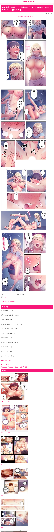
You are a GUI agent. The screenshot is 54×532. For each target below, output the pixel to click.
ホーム (27, 521)
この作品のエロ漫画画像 (8, 301)
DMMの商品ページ (6, 360)
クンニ (10, 367)
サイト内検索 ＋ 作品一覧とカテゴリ (27, 16)
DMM (6, 297)
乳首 (16, 367)
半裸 (20, 367)
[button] (52, 479)
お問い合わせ (5, 504)
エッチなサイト (6, 514)
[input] (27, 479)
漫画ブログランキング (7, 512)
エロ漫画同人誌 (6, 489)
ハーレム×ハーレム (6, 364)
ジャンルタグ (5, 494)
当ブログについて (6, 502)
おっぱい (4, 367)
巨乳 (25, 367)
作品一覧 (4, 487)
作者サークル (5, 492)
